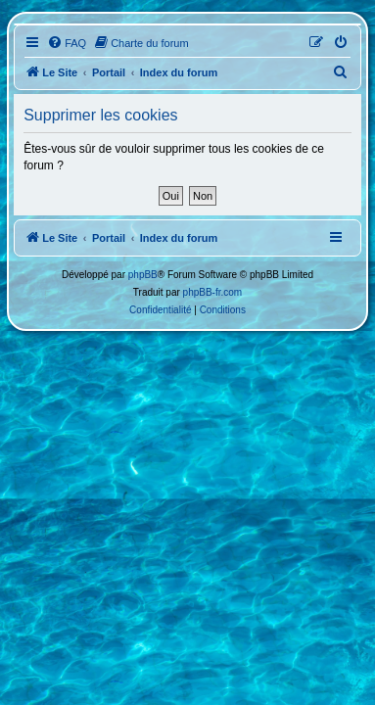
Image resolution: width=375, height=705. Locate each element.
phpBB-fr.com (213, 292)
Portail (108, 72)
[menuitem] (66, 43)
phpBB (143, 274)
